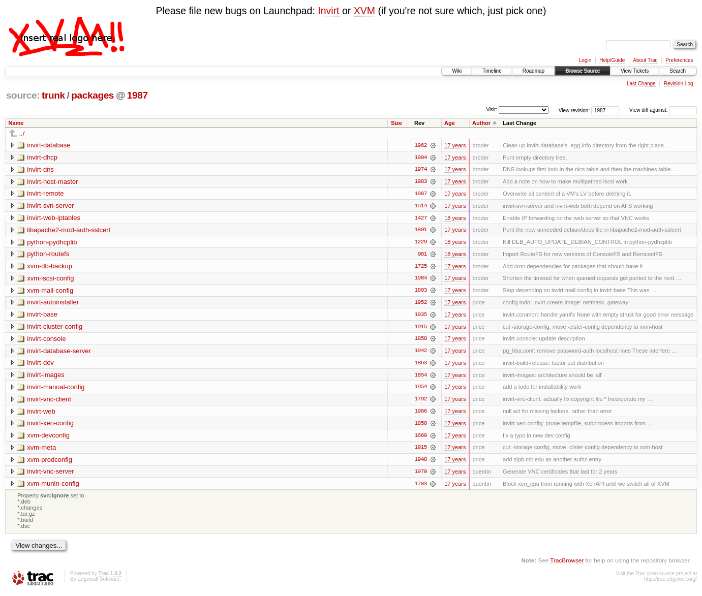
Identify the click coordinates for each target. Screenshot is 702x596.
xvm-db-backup (49, 267)
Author (481, 123)
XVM (364, 10)
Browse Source (582, 71)
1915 (420, 328)
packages (92, 95)
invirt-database (48, 145)
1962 (420, 145)
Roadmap (533, 71)
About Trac (645, 60)
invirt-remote (45, 194)
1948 (420, 462)
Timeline (491, 71)
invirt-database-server (59, 352)
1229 (420, 243)
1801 (420, 231)
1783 (420, 487)
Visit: (491, 109)
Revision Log (678, 83)
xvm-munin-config (53, 486)
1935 (420, 316)
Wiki (457, 71)
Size (396, 123)
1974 (420, 170)
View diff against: (663, 110)
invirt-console (46, 340)
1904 (420, 157)
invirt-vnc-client (49, 401)
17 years (455, 145)
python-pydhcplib (52, 242)
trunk (53, 95)
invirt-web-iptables (53, 218)
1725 (420, 267)
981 (421, 255)
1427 (420, 218)
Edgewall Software (98, 582)
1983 (420, 182)
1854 (420, 377)
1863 (420, 365)
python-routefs (48, 255)
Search (677, 71)
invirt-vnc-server (50, 474)
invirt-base (42, 316)
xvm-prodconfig (49, 462)
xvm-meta (41, 450)
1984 (420, 279)
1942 (420, 353)
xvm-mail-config (50, 291)
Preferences (679, 60)
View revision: (574, 110)
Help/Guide (612, 60)
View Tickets (635, 71)
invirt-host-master (52, 181)
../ (22, 133)
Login (585, 60)
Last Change (641, 83)
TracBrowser (567, 563)
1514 (420, 206)
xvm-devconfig (48, 438)
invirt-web (41, 413)
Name (16, 123)
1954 (420, 389)
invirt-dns (40, 169)
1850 (420, 426)
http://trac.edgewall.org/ (670, 582)
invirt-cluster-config (54, 328)
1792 (420, 401)
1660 (420, 438)
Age (449, 123)
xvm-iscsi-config (50, 279)
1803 (420, 292)
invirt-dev (40, 364)
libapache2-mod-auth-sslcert (68, 230)
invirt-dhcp (42, 157)
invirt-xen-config (50, 425)
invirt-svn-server (50, 206)
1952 (420, 304)
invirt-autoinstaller (53, 303)
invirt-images (46, 377)
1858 (420, 340)
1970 (420, 474)
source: (23, 95)
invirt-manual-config (55, 389)
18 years (455, 218)
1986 (420, 414)
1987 (137, 95)
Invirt (328, 10)
